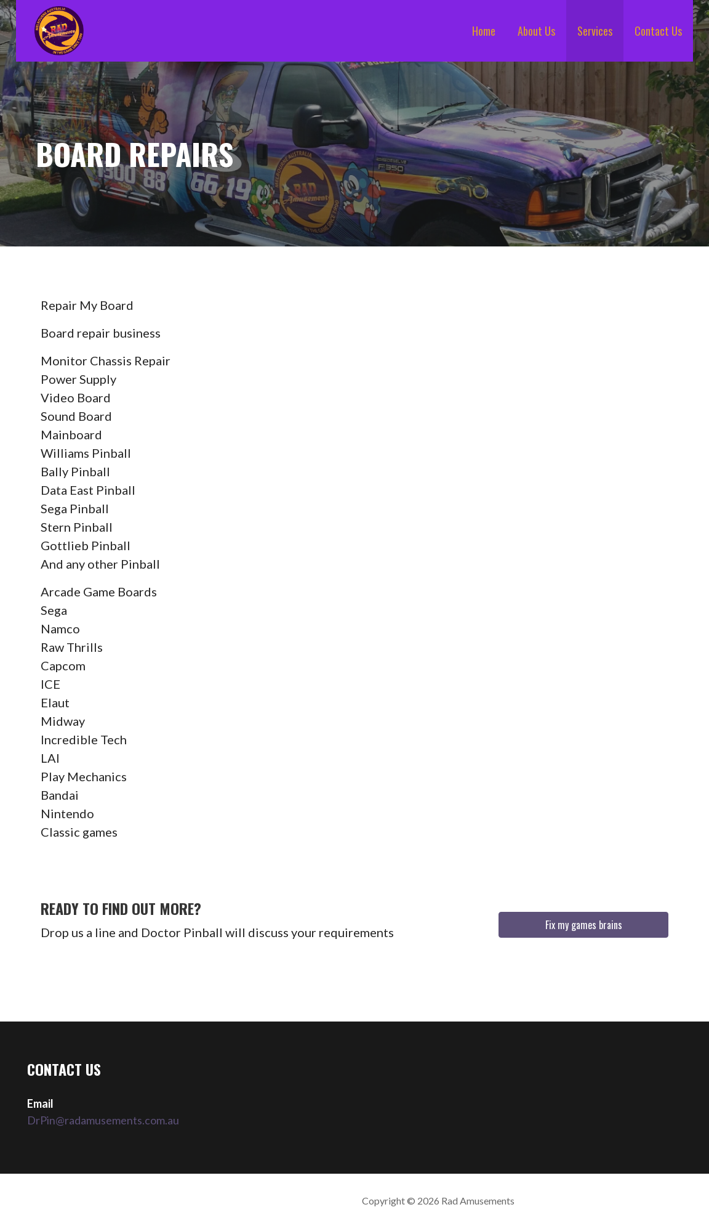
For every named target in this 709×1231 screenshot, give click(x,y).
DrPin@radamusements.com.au (103, 1120)
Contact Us (658, 31)
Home (483, 31)
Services (594, 31)
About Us (536, 31)
